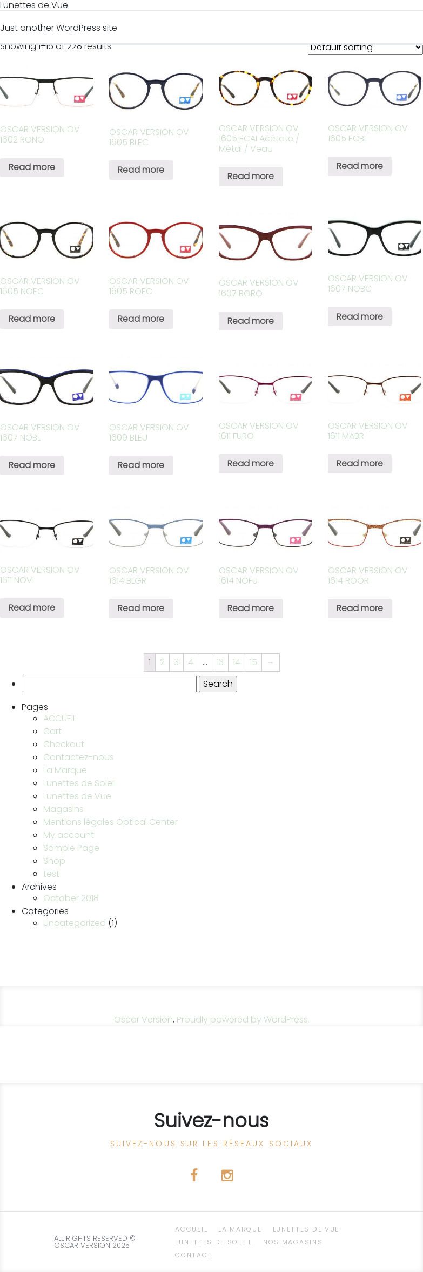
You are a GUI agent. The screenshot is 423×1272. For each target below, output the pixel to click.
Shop (54, 861)
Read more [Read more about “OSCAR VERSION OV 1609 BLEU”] (141, 465)
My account (68, 835)
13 (220, 662)
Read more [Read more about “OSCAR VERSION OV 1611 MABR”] (360, 463)
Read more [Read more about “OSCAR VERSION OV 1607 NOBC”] (360, 316)
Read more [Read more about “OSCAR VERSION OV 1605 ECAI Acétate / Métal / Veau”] (250, 176)
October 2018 (71, 898)
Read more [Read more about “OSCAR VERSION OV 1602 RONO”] (32, 167)
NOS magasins (293, 1242)
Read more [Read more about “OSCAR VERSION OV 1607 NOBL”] (32, 465)
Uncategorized (74, 923)
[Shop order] (365, 47)
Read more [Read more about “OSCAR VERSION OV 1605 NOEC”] (32, 319)
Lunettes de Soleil (79, 783)
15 (253, 662)
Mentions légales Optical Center (110, 822)
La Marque (65, 770)
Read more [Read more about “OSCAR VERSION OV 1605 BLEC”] (141, 170)
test (51, 874)
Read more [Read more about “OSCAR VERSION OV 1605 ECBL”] (360, 166)
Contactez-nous (78, 757)
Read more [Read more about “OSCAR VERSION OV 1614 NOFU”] (250, 608)
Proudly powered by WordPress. (243, 1019)
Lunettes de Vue (77, 796)
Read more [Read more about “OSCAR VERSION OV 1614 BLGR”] (141, 608)
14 (236, 662)
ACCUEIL (59, 718)
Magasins (63, 809)
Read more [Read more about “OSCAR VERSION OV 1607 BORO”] (250, 321)
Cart (52, 731)
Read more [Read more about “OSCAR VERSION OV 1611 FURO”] (250, 463)
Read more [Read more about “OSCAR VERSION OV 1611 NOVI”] (32, 607)
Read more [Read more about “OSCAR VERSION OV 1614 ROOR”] (360, 608)
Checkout (63, 744)
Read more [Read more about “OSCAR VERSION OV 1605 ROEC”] (141, 319)
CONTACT (193, 1255)
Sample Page (71, 848)
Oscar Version (143, 1019)
